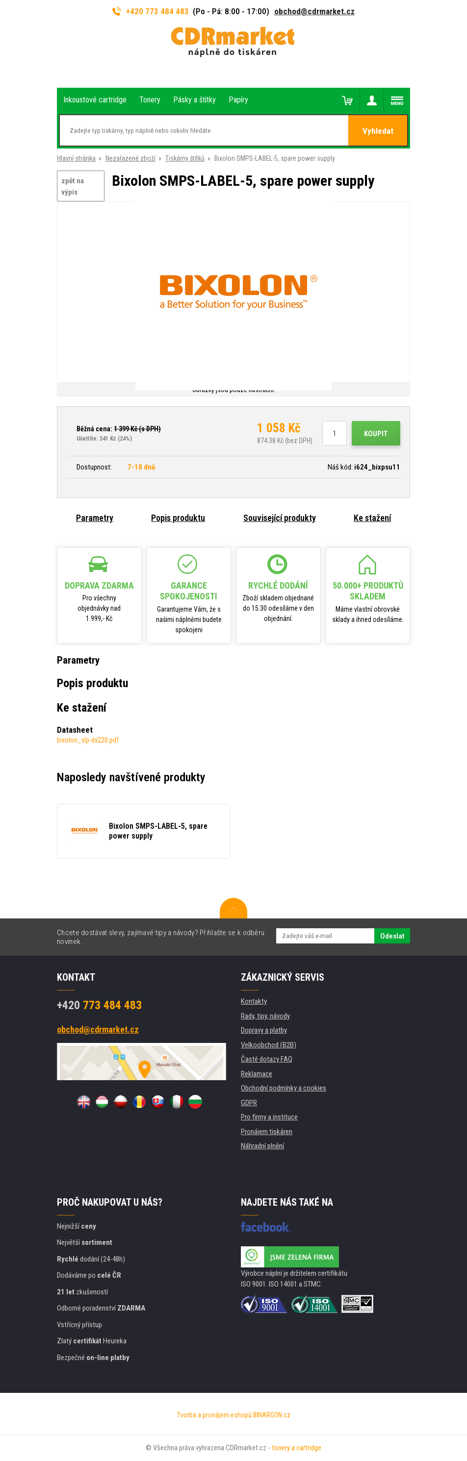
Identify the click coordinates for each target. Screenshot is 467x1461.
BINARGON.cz (271, 1415)
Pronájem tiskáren (266, 1131)
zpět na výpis (72, 186)
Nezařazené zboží (130, 158)
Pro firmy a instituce (269, 1117)
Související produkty (279, 518)
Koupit (376, 433)
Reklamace (256, 1073)
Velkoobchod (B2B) (268, 1044)
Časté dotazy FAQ (266, 1059)
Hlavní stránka (76, 158)
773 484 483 (99, 1005)
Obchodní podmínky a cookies (283, 1088)
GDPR (249, 1102)
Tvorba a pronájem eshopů (214, 1415)
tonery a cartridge (296, 1447)
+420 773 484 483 (150, 11)
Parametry (94, 518)
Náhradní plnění (262, 1145)
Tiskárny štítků (185, 158)
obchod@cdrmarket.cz (314, 11)
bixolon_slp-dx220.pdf (88, 740)
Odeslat (392, 936)
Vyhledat (378, 131)
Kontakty (254, 1001)
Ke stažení (372, 518)
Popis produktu (178, 518)
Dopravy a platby (264, 1030)
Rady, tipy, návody (265, 1016)
